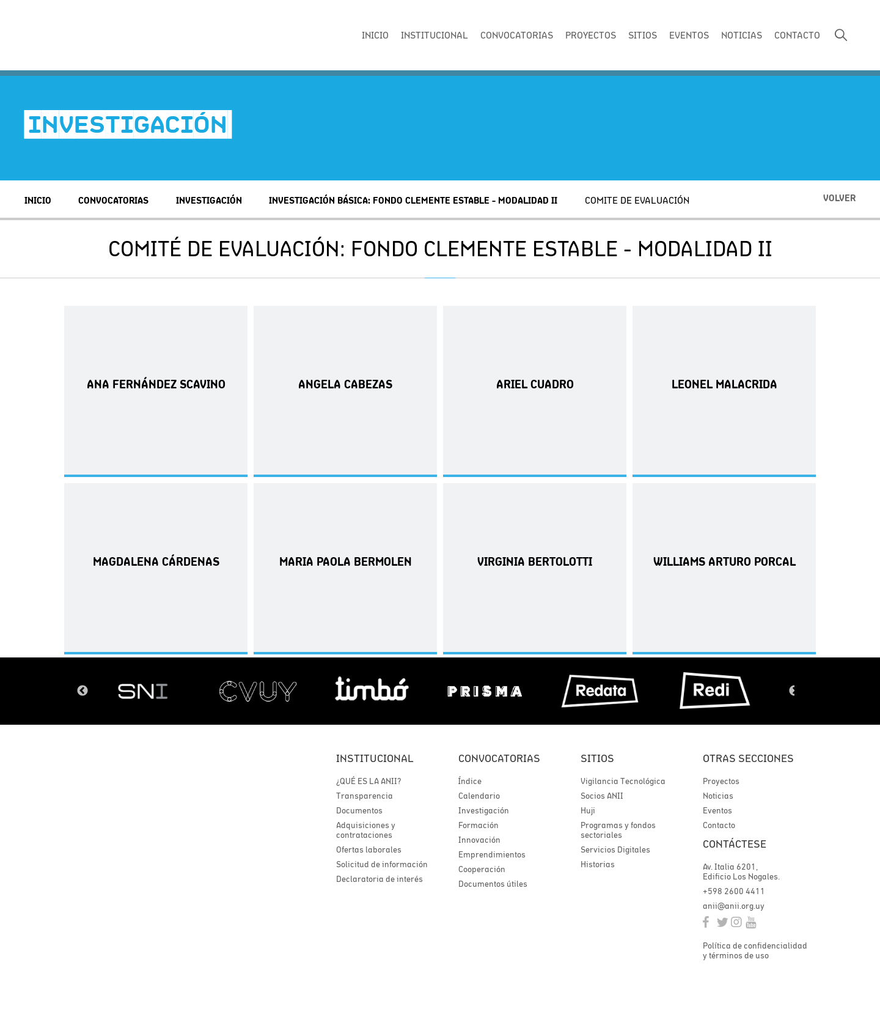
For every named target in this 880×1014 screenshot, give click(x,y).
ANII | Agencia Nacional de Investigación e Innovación (106, 35)
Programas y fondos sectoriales (618, 830)
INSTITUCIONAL (434, 34)
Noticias (718, 796)
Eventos (717, 810)
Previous (82, 691)
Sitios (597, 758)
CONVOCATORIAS (516, 34)
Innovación (479, 840)
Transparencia (364, 796)
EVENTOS (689, 34)
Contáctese (734, 843)
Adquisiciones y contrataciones (365, 830)
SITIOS (642, 34)
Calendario (479, 796)
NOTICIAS (741, 34)
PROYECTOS (590, 34)
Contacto (719, 825)
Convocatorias (113, 200)
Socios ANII (602, 796)
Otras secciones (748, 758)
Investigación (209, 200)
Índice (470, 781)
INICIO (375, 34)
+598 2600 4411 (734, 891)
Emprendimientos (492, 854)
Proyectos (721, 781)
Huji (588, 810)
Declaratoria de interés (379, 879)
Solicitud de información (382, 864)
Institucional (375, 758)
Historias (598, 864)
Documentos (359, 810)
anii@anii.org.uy (734, 906)
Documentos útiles (492, 884)
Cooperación (481, 869)
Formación (478, 825)
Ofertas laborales (369, 849)
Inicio (37, 200)
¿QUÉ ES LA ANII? (368, 781)
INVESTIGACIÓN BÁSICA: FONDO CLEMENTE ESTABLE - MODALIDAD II (413, 200)
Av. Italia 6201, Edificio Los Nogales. (741, 871)
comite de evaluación (637, 199)
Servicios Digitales (615, 849)
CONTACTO (797, 34)
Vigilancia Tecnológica (623, 781)
